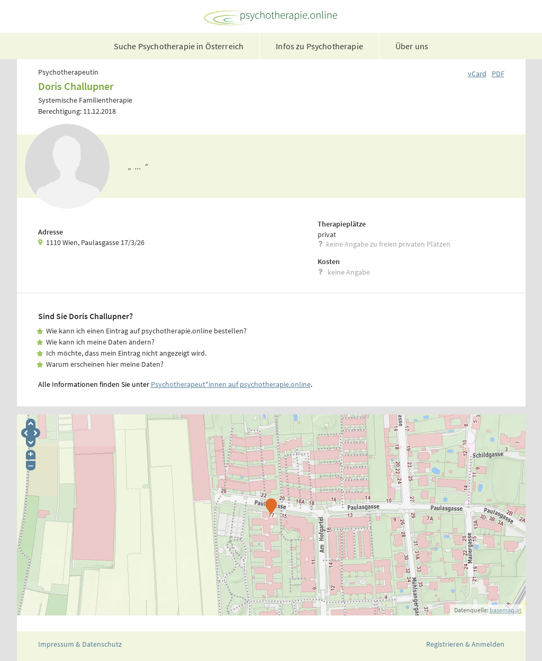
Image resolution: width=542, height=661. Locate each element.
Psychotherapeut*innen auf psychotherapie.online (231, 384)
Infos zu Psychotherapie (319, 46)
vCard (477, 73)
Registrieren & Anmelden (465, 644)
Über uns (411, 46)
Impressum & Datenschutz (80, 644)
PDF (498, 73)
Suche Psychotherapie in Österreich (178, 46)
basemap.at (505, 610)
